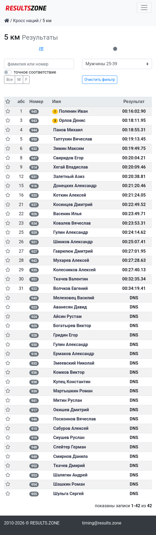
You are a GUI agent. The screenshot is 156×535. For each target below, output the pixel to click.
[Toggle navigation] (144, 7)
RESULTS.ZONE (44, 523)
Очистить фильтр (99, 79)
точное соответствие (35, 72)
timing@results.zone (101, 523)
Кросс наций (26, 20)
